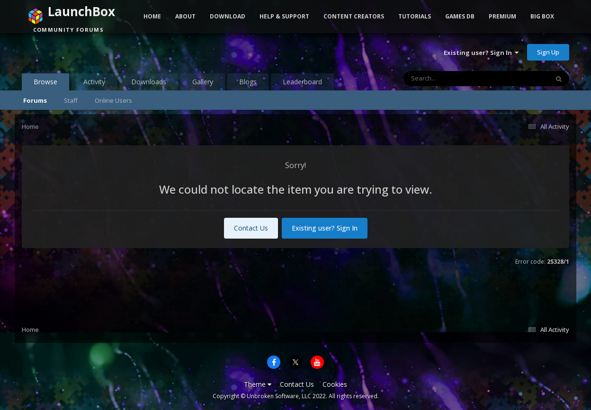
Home (152, 16)
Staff (71, 100)
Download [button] (227, 16)
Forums (35, 100)
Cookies (334, 384)
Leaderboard (302, 81)
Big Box (542, 16)
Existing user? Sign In (481, 52)
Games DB (460, 16)
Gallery (202, 81)
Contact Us (251, 227)
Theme (257, 384)
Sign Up (548, 52)
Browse (45, 83)
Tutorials (414, 16)
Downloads (148, 81)
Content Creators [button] (353, 16)
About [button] (185, 16)
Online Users (113, 100)
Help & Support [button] (284, 16)
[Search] (451, 78)
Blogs (248, 81)
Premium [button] (502, 16)
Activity (94, 81)
